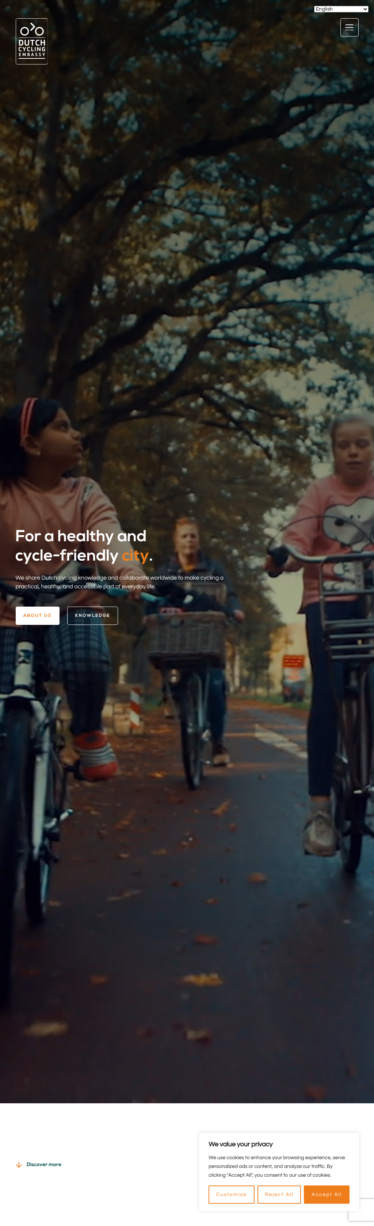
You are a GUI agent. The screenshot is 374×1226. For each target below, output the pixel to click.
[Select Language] (341, 9)
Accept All (327, 1194)
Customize (231, 1194)
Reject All (279, 1194)
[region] (279, 1172)
